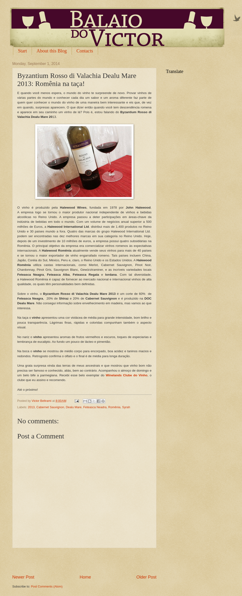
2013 (31, 407)
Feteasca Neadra (95, 407)
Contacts (85, 50)
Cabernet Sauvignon (50, 407)
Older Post (146, 577)
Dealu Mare (74, 407)
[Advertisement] (84, 561)
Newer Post (23, 577)
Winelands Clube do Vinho (126, 375)
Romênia (114, 407)
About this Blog (52, 50)
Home (85, 577)
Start (22, 50)
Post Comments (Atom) (47, 586)
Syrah (126, 407)
